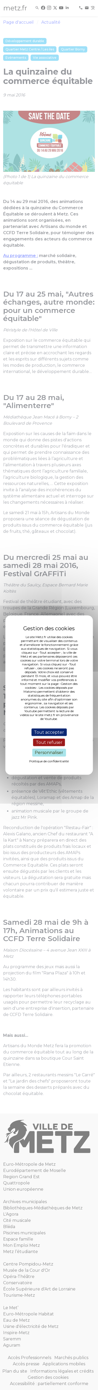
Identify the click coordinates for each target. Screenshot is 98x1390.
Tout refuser (49, 742)
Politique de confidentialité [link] (49, 761)
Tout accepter (49, 732)
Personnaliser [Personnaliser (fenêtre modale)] (49, 752)
